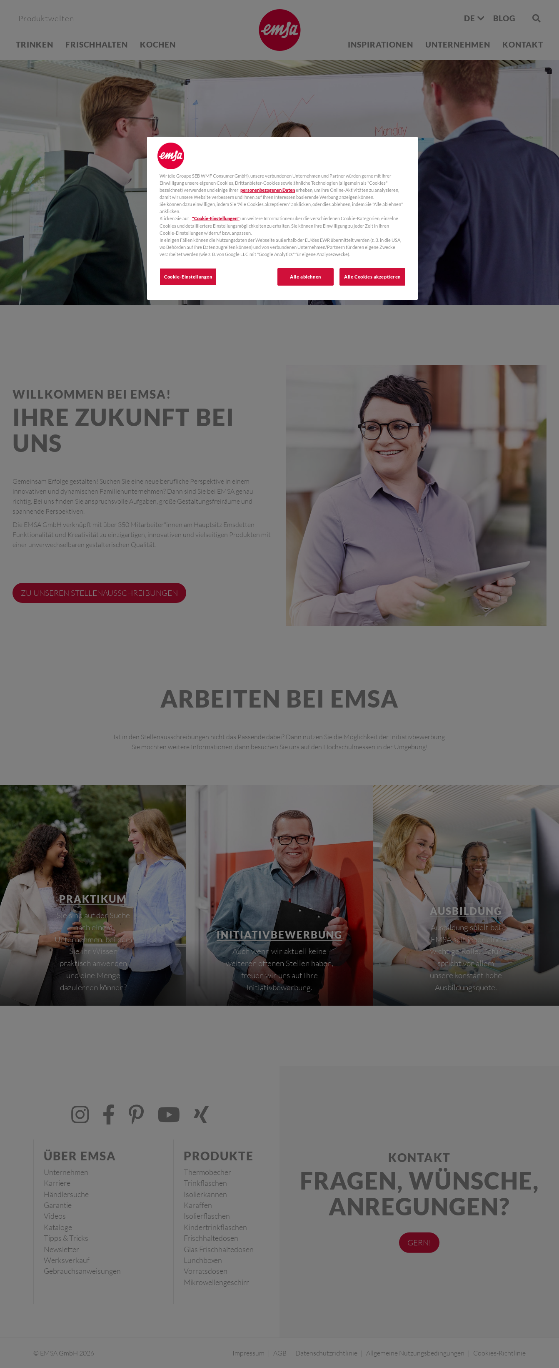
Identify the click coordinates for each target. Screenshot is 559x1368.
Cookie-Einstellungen (188, 276)
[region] (282, 218)
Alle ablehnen (305, 276)
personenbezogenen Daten (267, 190)
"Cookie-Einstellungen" (216, 218)
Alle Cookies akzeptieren (372, 276)
